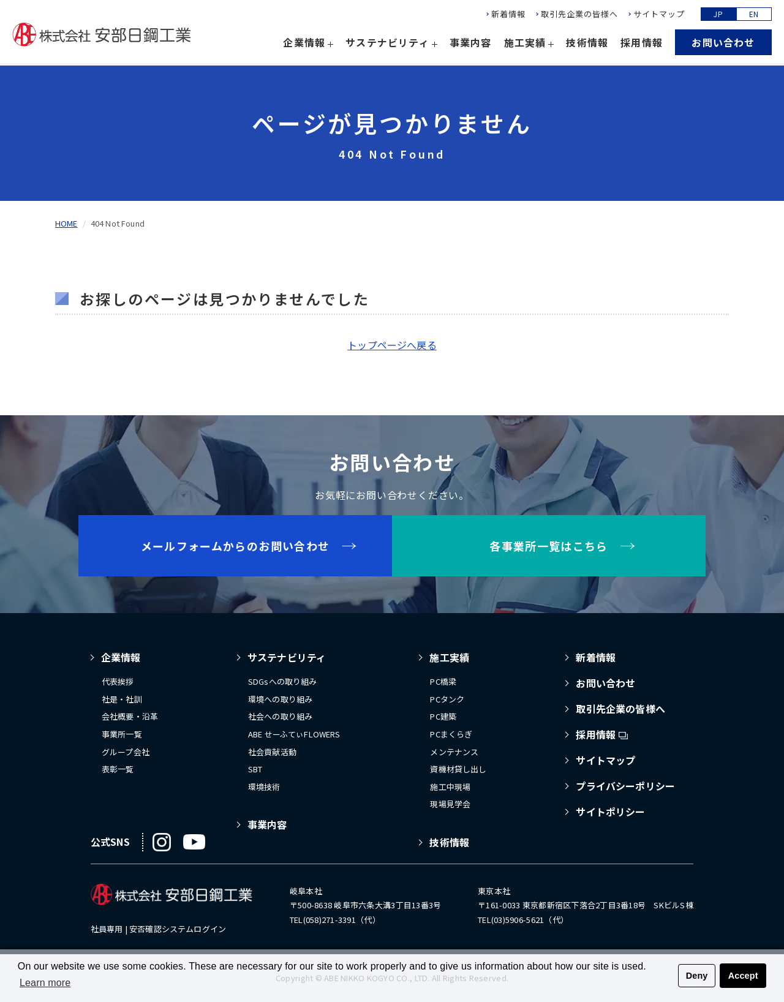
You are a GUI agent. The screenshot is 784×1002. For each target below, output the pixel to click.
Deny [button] (697, 976)
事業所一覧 (122, 734)
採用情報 (641, 44)
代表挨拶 (118, 681)
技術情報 (587, 44)
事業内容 (471, 44)
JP (718, 15)
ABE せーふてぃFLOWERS (294, 734)
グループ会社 (125, 752)
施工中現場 (450, 787)
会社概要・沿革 (130, 716)
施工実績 (449, 657)
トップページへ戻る (391, 344)
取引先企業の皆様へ (579, 16)
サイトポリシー (610, 811)
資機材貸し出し (458, 769)
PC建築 (443, 716)
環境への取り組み (280, 699)
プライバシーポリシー (625, 785)
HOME (66, 223)
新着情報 (508, 16)
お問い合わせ (723, 44)
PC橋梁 (443, 681)
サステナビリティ (286, 657)
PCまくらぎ (451, 734)
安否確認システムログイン (177, 929)
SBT (255, 769)
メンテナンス (454, 752)
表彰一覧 (118, 769)
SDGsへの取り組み (282, 681)
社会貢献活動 (272, 752)
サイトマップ (659, 16)
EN (754, 15)
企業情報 (121, 657)
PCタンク (447, 699)
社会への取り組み (280, 716)
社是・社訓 (122, 699)
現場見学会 (450, 804)
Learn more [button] (45, 983)
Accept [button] (743, 976)
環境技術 (264, 787)
